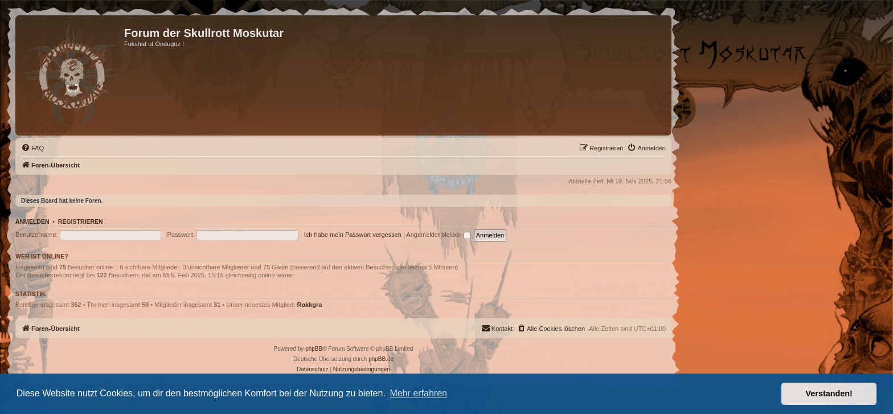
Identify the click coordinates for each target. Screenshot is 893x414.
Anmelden (32, 221)
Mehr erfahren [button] (418, 393)
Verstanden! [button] (829, 393)
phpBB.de (381, 359)
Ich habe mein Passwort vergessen (353, 234)
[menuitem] (32, 148)
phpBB (313, 349)
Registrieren (80, 221)
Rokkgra (309, 304)
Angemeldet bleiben (438, 234)
